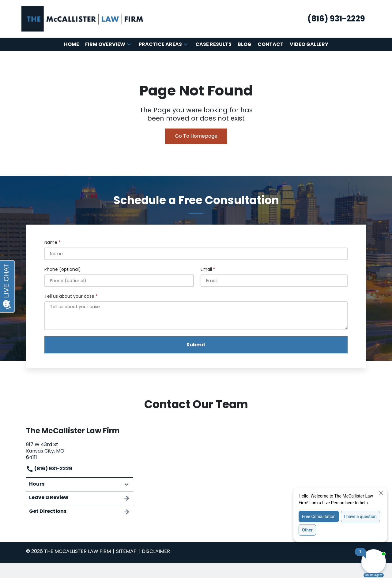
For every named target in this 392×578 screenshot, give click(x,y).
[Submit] (196, 344)
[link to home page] (82, 18)
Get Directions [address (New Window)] (79, 512)
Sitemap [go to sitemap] (126, 551)
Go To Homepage (196, 136)
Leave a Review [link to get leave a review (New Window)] (79, 498)
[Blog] (244, 44)
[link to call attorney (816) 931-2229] (336, 19)
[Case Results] (213, 44)
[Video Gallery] (309, 44)
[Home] (71, 44)
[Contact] (271, 44)
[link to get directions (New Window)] (79, 450)
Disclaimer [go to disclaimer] (156, 551)
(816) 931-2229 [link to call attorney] (49, 468)
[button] (129, 44)
